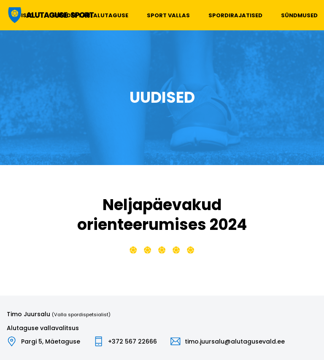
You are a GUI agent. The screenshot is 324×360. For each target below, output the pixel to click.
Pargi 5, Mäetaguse (50, 341)
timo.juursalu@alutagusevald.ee (235, 341)
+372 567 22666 (132, 341)
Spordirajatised (235, 15)
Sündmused (299, 15)
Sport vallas (168, 15)
